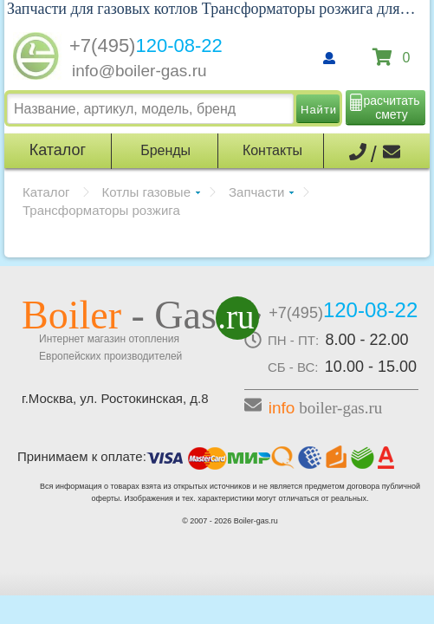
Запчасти (256, 192)
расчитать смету (392, 107)
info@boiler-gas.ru (139, 71)
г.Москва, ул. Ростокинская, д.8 (115, 398)
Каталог (46, 192)
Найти (319, 109)
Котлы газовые (146, 192)
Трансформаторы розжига (101, 210)
